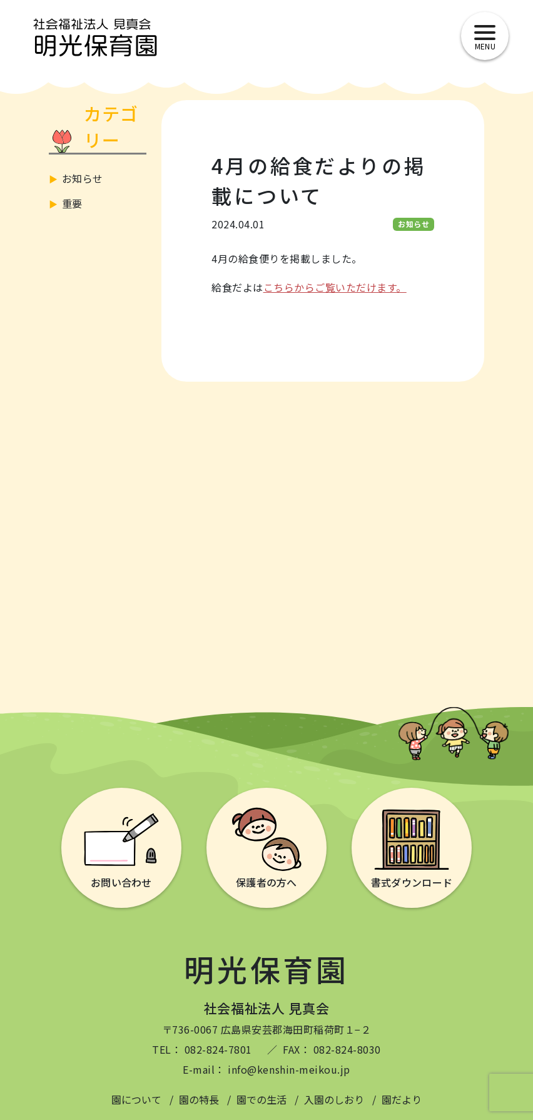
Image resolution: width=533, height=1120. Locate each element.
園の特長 (199, 1099)
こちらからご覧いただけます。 (335, 287)
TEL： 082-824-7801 (202, 1049)
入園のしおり (334, 1099)
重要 (72, 203)
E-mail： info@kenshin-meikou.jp (266, 1069)
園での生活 (261, 1099)
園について (136, 1099)
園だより (402, 1099)
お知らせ (82, 178)
